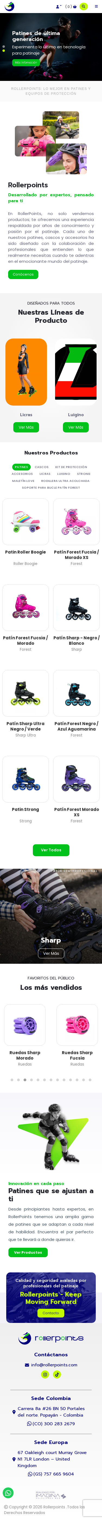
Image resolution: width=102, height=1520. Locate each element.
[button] (58, 7)
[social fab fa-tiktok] (57, 1374)
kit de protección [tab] (71, 467)
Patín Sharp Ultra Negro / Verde (25, 726)
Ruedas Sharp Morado (24, 1055)
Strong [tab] (83, 474)
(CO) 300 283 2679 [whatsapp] (54, 1424)
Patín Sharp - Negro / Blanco (76, 640)
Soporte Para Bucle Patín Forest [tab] (51, 487)
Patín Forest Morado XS (76, 812)
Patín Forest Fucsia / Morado (25, 640)
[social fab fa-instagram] (46, 1374)
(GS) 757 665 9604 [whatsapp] (53, 1474)
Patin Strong (25, 809)
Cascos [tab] (42, 467)
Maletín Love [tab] (23, 481)
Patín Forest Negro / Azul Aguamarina (76, 726)
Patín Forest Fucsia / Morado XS (76, 554)
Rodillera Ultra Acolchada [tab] (65, 481)
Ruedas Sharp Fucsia (77, 1055)
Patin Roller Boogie (25, 552)
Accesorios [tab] (22, 474)
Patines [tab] (21, 467)
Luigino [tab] (63, 474)
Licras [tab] (45, 474)
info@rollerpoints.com (54, 1365)
